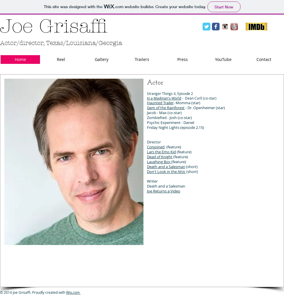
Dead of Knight (159, 156)
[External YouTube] (233, 244)
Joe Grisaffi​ (54, 26)
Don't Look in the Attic (166, 171)
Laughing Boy (159, 161)
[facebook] (216, 26)
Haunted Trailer (160, 102)
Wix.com (73, 292)
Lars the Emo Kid (161, 151)
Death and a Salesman (166, 166)
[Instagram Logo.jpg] (225, 26)
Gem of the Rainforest (166, 107)
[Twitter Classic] (206, 26)
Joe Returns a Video (163, 191)
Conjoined (156, 147)
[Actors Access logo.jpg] (234, 26)
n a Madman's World (164, 98)
